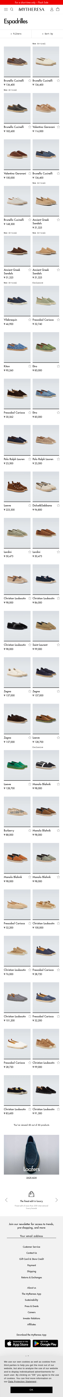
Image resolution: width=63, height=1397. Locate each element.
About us (31, 1287)
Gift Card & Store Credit (31, 1259)
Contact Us (31, 1252)
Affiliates (31, 1324)
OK (31, 1389)
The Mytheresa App (31, 1293)
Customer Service (31, 1246)
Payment (31, 1265)
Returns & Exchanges (31, 1277)
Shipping (31, 1271)
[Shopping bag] (58, 9)
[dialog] (31, 1376)
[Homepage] (31, 9)
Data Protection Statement (22, 1381)
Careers (31, 1312)
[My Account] (52, 9)
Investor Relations (31, 1318)
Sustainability (31, 1299)
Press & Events (31, 1306)
